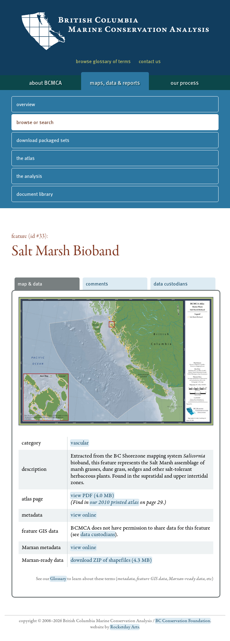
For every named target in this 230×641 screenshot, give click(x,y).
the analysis (29, 175)
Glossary (58, 579)
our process (185, 82)
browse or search (35, 122)
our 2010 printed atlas (114, 502)
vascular (80, 443)
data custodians (171, 283)
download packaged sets (42, 140)
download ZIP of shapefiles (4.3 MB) (111, 560)
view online (83, 515)
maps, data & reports (115, 82)
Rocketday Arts (124, 627)
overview (25, 104)
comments (97, 283)
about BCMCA (45, 82)
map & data (30, 283)
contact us (150, 61)
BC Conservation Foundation (182, 621)
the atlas (25, 157)
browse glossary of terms (103, 61)
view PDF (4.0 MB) (92, 495)
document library (34, 193)
